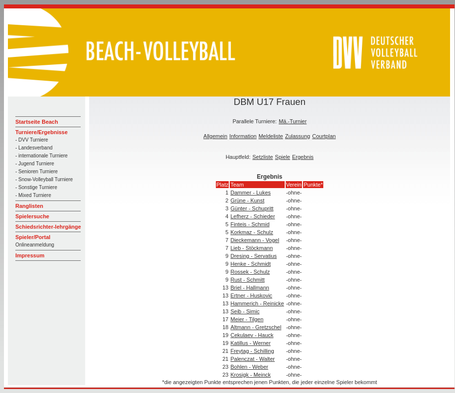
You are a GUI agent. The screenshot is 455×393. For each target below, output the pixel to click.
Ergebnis (302, 157)
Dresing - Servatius (253, 256)
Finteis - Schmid (249, 224)
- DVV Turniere (31, 140)
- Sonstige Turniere (36, 187)
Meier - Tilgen (246, 319)
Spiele (282, 157)
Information (242, 136)
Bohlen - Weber (249, 367)
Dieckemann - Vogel (254, 240)
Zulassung (297, 136)
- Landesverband (33, 147)
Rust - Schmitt (247, 280)
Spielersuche (32, 216)
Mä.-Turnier (292, 121)
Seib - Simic (244, 311)
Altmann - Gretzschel (255, 327)
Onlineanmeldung (34, 244)
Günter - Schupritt (251, 208)
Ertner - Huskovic (251, 295)
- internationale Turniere (41, 155)
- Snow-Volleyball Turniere (44, 179)
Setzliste (263, 157)
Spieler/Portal (33, 237)
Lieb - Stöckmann (251, 248)
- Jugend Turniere (34, 163)
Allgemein (215, 136)
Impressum (30, 255)
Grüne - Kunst (247, 200)
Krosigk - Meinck (250, 375)
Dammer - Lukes (250, 193)
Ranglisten (29, 206)
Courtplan (324, 136)
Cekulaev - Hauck (251, 335)
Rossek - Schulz (249, 272)
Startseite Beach (36, 122)
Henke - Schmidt (250, 264)
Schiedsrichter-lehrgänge (48, 227)
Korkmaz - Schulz (251, 232)
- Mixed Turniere (33, 195)
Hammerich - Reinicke (257, 303)
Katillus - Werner (250, 343)
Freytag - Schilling (252, 351)
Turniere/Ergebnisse (41, 132)
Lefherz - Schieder (252, 216)
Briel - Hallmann (249, 288)
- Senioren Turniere (36, 171)
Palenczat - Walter (252, 359)
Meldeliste (270, 136)
